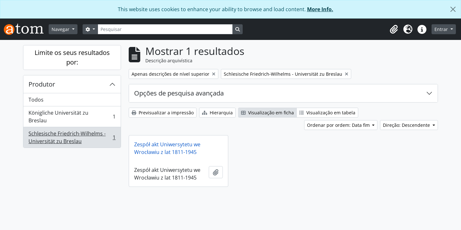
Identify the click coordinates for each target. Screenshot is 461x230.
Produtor (41, 84)
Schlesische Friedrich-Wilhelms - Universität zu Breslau (72, 137)
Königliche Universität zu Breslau (72, 116)
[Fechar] (453, 9)
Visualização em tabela (327, 113)
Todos (36, 99)
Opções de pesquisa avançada (179, 93)
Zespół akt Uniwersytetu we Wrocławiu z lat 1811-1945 (167, 148)
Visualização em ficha (267, 113)
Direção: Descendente (407, 125)
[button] (394, 29)
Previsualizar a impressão (163, 113)
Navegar (61, 29)
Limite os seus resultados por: (72, 57)
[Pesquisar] (165, 29)
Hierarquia (217, 113)
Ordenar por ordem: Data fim (339, 125)
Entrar (441, 29)
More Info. (320, 9)
